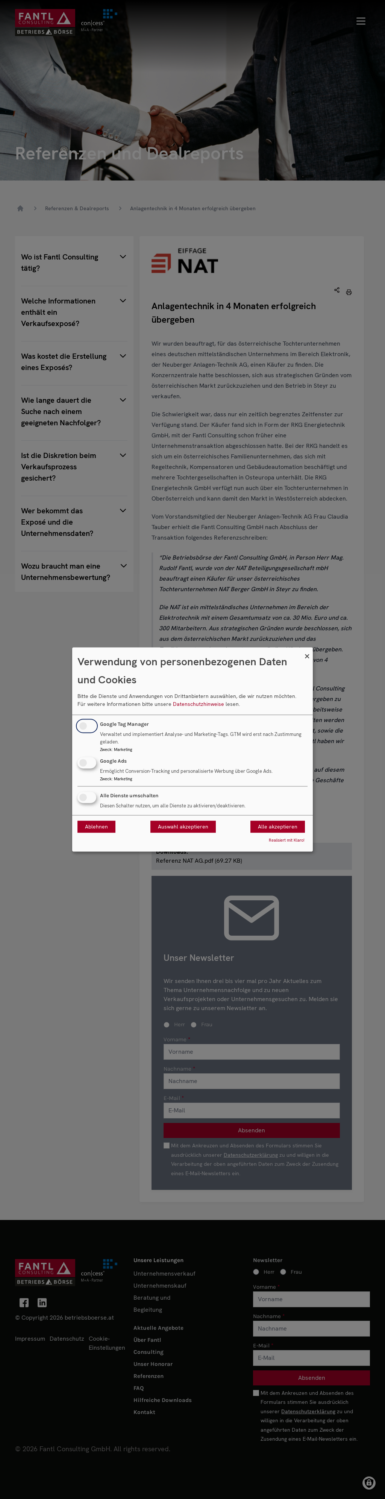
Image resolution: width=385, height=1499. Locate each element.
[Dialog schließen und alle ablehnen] (307, 652)
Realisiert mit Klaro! (287, 840)
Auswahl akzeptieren (183, 827)
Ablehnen (96, 827)
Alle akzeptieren (277, 827)
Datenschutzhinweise (198, 704)
